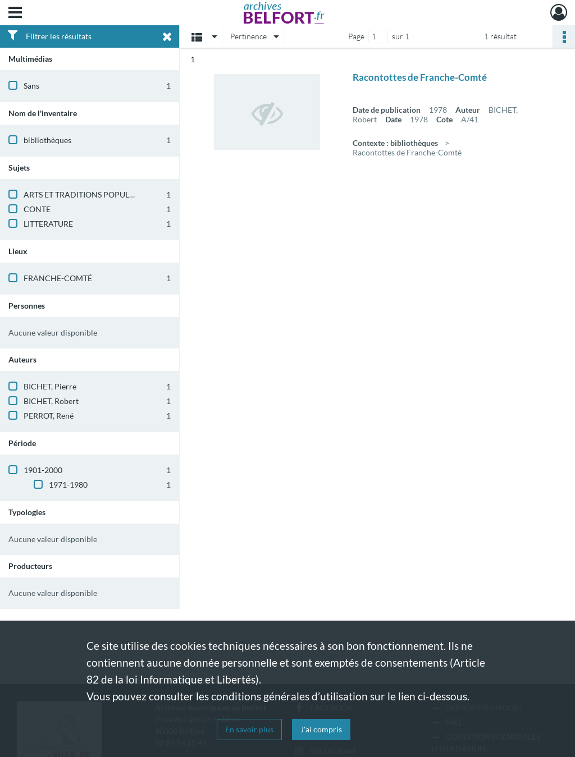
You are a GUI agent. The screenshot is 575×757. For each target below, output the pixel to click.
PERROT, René (49, 415)
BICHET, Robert (51, 401)
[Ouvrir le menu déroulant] (15, 13)
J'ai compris (321, 729)
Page (356, 36)
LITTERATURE (48, 223)
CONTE (37, 209)
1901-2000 (43, 470)
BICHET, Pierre (50, 386)
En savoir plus (249, 729)
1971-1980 (68, 484)
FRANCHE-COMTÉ (58, 278)
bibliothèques (47, 140)
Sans (31, 85)
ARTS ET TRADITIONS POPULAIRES (87, 194)
